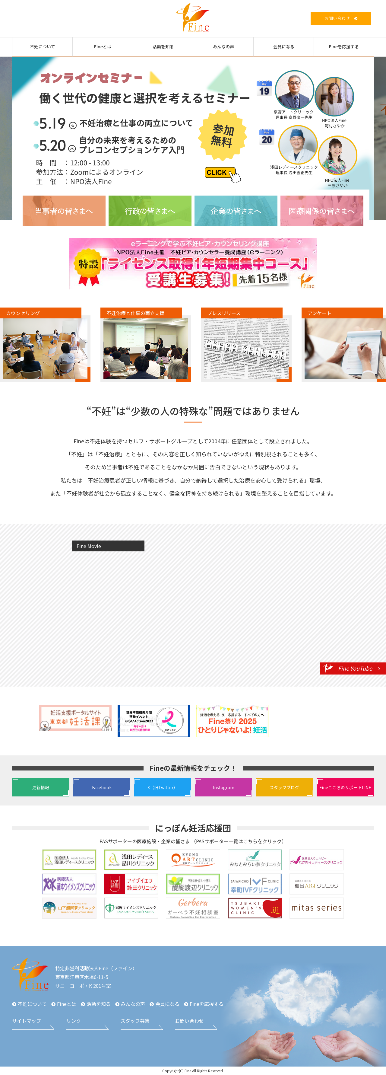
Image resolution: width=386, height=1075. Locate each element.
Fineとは (102, 46)
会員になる (283, 46)
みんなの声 (223, 46)
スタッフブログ (284, 787)
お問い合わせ (337, 18)
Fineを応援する (344, 46)
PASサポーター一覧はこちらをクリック (239, 841)
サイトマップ (26, 1020)
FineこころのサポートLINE (345, 787)
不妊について (42, 46)
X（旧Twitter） (162, 787)
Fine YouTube (355, 668)
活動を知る (163, 46)
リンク (73, 1020)
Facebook (102, 787)
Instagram (223, 787)
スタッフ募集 (135, 1020)
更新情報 (40, 787)
